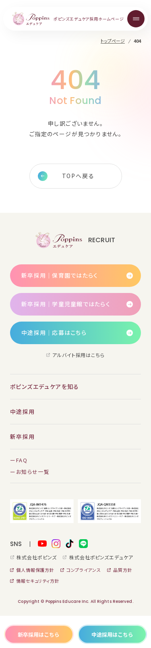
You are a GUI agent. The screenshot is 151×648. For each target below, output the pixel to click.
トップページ (113, 41)
